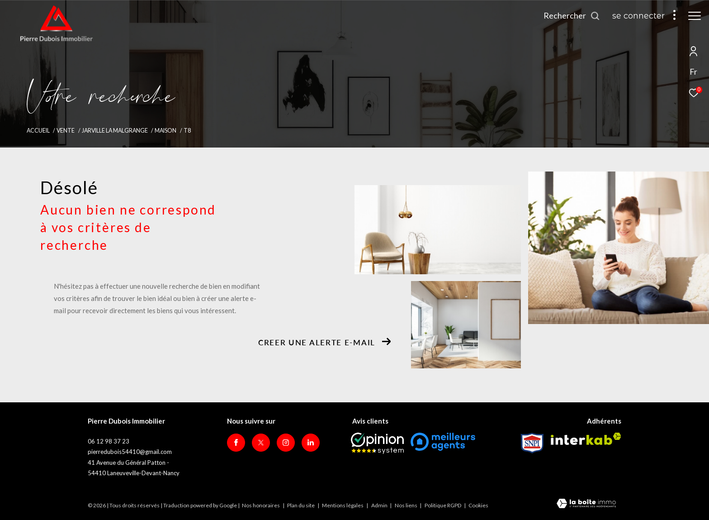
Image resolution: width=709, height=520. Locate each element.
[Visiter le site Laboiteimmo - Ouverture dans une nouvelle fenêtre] (586, 504)
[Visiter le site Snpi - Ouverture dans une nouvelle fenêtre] (532, 443)
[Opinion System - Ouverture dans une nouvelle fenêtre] (377, 443)
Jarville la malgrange (115, 130)
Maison (165, 130)
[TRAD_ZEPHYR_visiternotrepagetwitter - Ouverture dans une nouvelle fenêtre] (261, 443)
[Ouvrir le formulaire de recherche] (572, 16)
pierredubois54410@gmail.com (130, 451)
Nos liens (406, 505)
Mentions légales (343, 505)
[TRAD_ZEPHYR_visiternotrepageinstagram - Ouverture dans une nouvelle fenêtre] (286, 443)
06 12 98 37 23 (108, 441)
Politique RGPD (443, 505)
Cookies (478, 505)
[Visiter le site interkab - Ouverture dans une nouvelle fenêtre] (586, 439)
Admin (379, 505)
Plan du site (301, 505)
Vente (66, 130)
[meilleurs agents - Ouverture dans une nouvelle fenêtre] (443, 442)
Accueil (38, 130)
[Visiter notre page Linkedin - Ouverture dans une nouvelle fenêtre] (311, 443)
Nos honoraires (261, 505)
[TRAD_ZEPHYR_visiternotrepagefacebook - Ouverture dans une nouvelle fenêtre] (236, 443)
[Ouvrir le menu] (694, 16)
